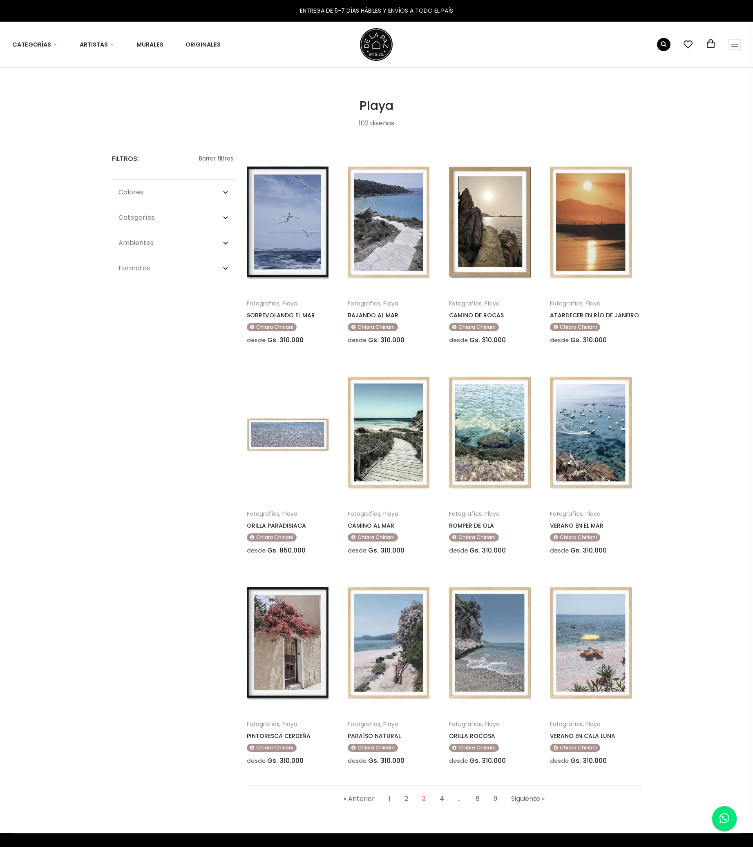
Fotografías (263, 303)
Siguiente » (528, 798)
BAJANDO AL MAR (373, 315)
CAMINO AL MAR (371, 525)
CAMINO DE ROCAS (476, 315)
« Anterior (359, 798)
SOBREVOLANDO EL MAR (281, 315)
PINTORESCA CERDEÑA (279, 736)
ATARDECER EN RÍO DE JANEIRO (594, 315)
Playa (289, 303)
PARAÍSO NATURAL (374, 736)
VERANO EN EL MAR (576, 525)
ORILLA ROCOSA (472, 736)
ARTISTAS (94, 44)
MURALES (149, 44)
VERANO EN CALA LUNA (582, 736)
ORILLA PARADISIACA (276, 525)
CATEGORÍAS (31, 44)
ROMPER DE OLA (471, 525)
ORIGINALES (203, 44)
